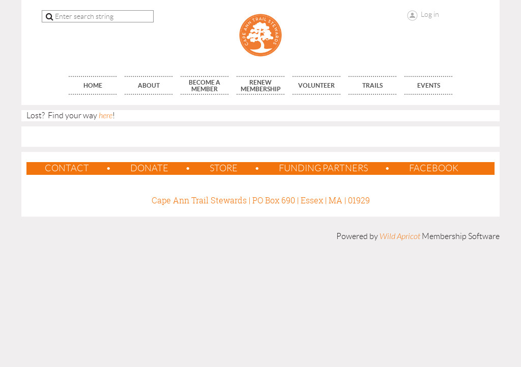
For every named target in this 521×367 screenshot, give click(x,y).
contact (67, 168)
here (105, 115)
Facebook (433, 168)
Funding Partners (323, 168)
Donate (149, 168)
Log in (430, 14)
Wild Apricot (400, 236)
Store (224, 168)
